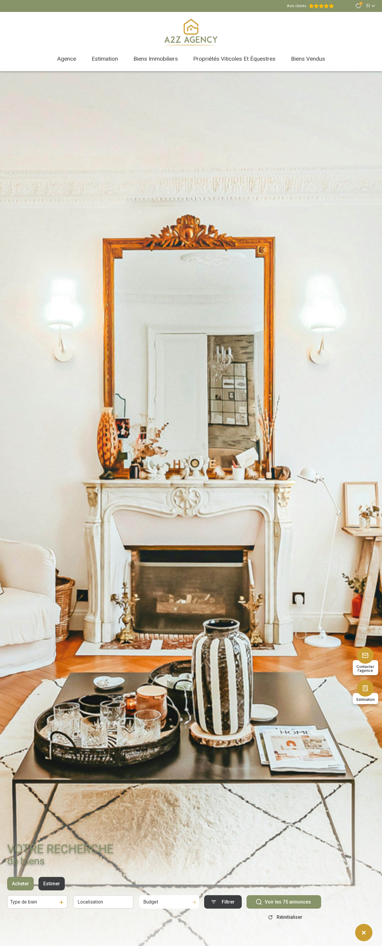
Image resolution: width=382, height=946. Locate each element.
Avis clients (310, 6)
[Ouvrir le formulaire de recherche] (223, 905)
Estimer (51, 887)
